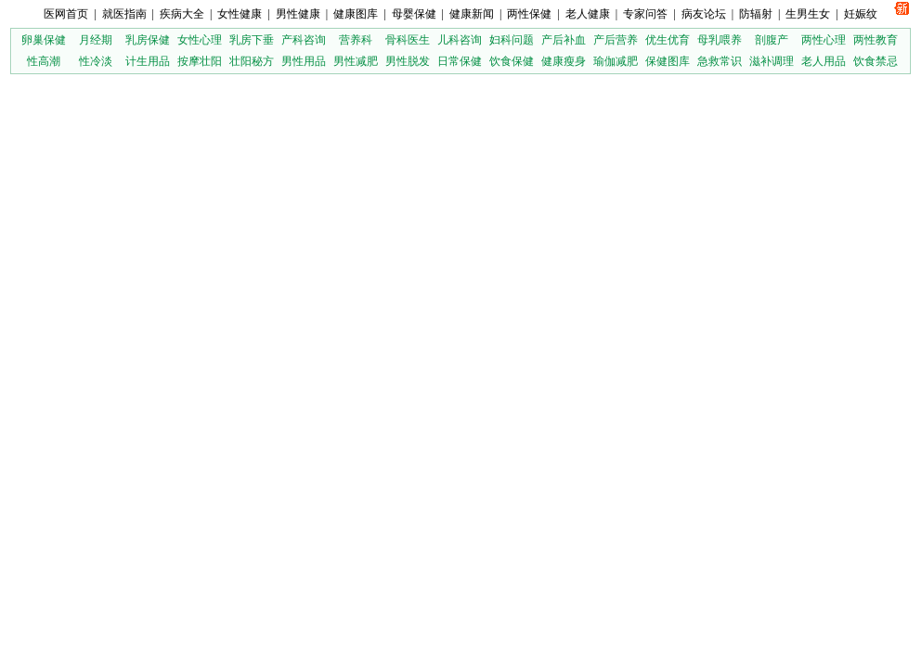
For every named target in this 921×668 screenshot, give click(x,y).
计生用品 (147, 61)
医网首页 (66, 13)
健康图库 (355, 13)
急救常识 (719, 61)
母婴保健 (414, 13)
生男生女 (807, 13)
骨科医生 (407, 39)
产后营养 (615, 39)
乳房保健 (147, 39)
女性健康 (239, 13)
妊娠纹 (860, 13)
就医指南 (124, 13)
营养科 (355, 39)
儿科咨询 (459, 39)
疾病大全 (182, 13)
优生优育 (667, 39)
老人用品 (823, 61)
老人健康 (587, 13)
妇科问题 (511, 39)
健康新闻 (471, 13)
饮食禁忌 (875, 61)
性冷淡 (95, 61)
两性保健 (529, 13)
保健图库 (667, 61)
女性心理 (199, 39)
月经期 (95, 39)
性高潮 (43, 61)
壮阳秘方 (251, 61)
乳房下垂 (251, 39)
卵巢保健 (43, 39)
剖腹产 (771, 39)
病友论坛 (703, 13)
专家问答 (645, 13)
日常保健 (459, 61)
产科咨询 (303, 39)
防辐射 (755, 13)
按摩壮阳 (199, 61)
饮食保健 (511, 61)
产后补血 (563, 39)
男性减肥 (355, 61)
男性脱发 (407, 61)
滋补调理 (771, 61)
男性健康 (298, 13)
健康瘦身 (563, 61)
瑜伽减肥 (615, 61)
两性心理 (823, 39)
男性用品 (303, 61)
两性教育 (875, 39)
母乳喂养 (719, 39)
